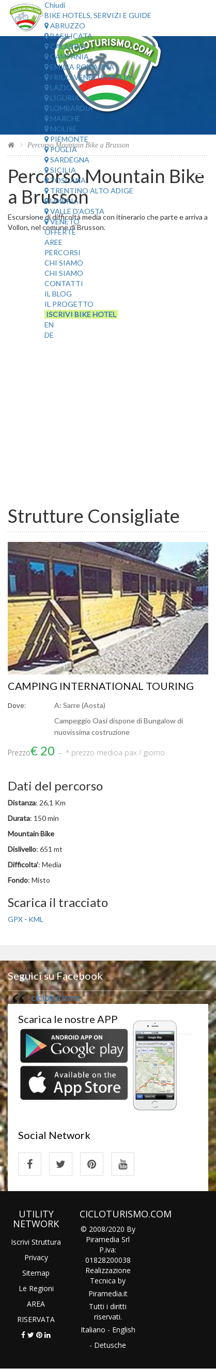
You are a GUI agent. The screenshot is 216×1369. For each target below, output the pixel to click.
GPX (15, 919)
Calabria (65, 46)
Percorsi (62, 252)
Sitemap (36, 1273)
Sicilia (60, 170)
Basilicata (68, 35)
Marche (62, 118)
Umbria (61, 200)
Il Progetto (69, 304)
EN (49, 324)
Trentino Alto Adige (88, 190)
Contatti (63, 283)
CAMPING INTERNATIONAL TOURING (101, 686)
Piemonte (66, 139)
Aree (53, 242)
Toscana (65, 180)
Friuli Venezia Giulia (87, 77)
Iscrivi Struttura (36, 1242)
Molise (60, 128)
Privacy (36, 1257)
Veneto (62, 221)
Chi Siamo (63, 262)
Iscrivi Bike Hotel (81, 314)
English (123, 1329)
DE (49, 335)
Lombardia (68, 108)
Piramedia (105, 1293)
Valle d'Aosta (74, 211)
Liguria (62, 97)
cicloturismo (56, 997)
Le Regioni (36, 1288)
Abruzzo (64, 25)
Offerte (60, 231)
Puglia (60, 149)
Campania (66, 56)
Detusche (110, 1345)
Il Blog (58, 293)
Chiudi (54, 5)
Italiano (93, 1329)
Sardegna (66, 159)
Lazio (58, 87)
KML (35, 919)
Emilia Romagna (79, 66)
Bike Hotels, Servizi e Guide (97, 15)
